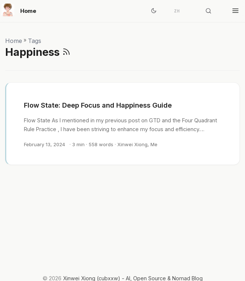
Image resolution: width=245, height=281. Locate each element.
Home (18, 9)
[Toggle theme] (154, 11)
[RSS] (66, 52)
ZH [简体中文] (177, 11)
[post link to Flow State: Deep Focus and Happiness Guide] (122, 124)
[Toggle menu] (235, 11)
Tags (34, 40)
